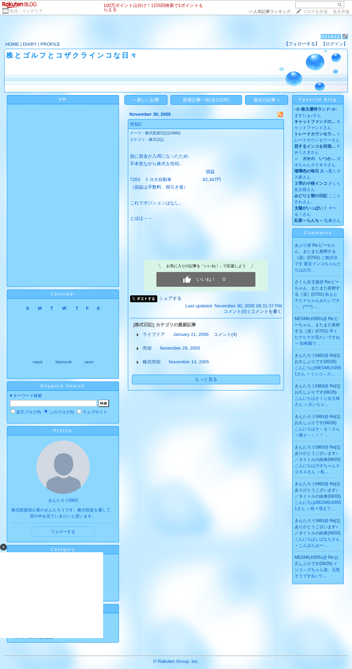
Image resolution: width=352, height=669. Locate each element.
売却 (147, 348)
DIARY (30, 44)
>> (269, 11)
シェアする (170, 298)
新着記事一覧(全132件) (206, 99)
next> (89, 362)
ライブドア (154, 334)
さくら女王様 (307, 282)
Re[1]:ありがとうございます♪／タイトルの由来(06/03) (318, 453)
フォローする (63, 531)
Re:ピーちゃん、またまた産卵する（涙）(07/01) (315, 251)
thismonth (63, 362)
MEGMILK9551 (309, 318)
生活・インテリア (26, 11)
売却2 (135, 124)
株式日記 (156, 139)
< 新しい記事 (146, 99)
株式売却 (152, 361)
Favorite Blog (318, 99)
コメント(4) (225, 334)
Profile (62, 430)
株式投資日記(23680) (162, 133)
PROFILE (50, 44)
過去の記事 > (266, 99)
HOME (12, 44)
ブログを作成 (315, 11)
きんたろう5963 (309, 355)
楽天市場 (341, 11)
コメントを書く (266, 311)
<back (37, 362)
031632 (330, 36)
